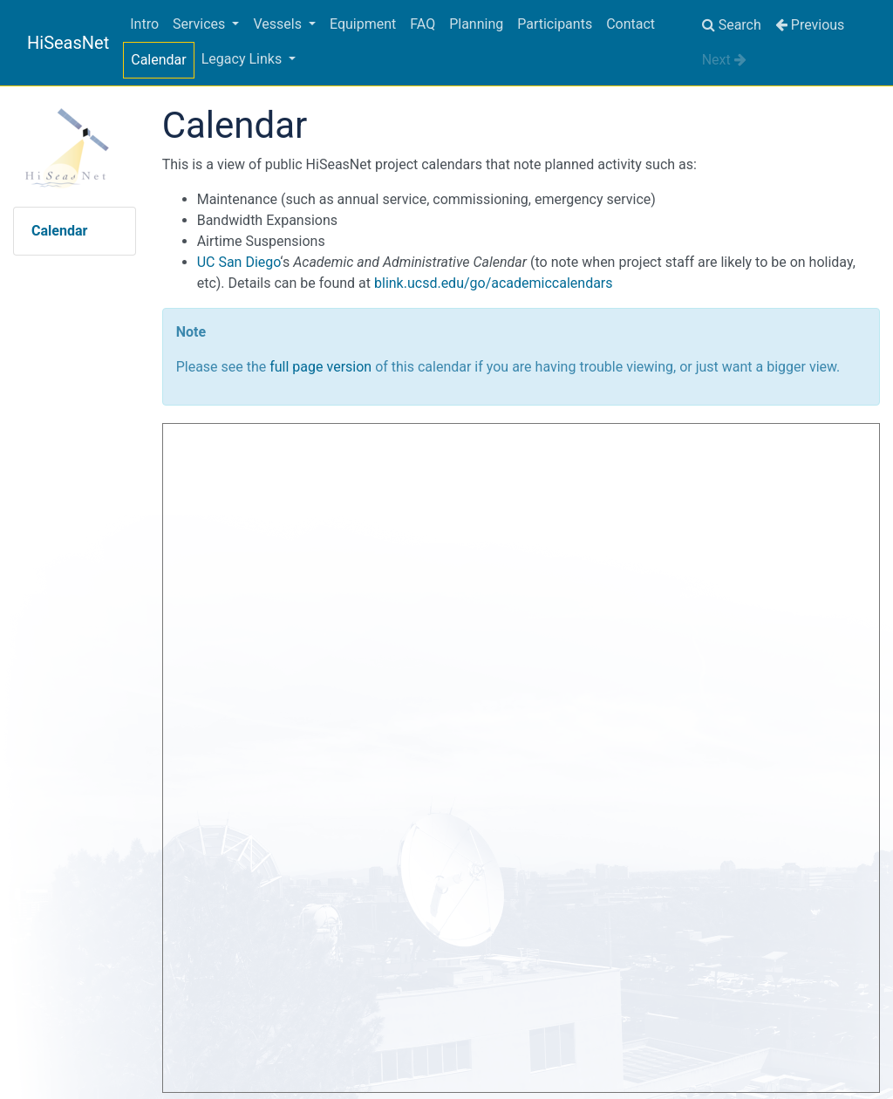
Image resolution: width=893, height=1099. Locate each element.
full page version (320, 366)
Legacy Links (243, 59)
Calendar (158, 59)
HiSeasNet (68, 42)
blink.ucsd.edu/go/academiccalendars (493, 283)
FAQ (422, 24)
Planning (476, 24)
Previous (810, 25)
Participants (554, 24)
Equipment (363, 24)
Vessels (278, 24)
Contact (630, 24)
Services (200, 24)
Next (724, 59)
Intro (144, 24)
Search (731, 25)
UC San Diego (239, 262)
